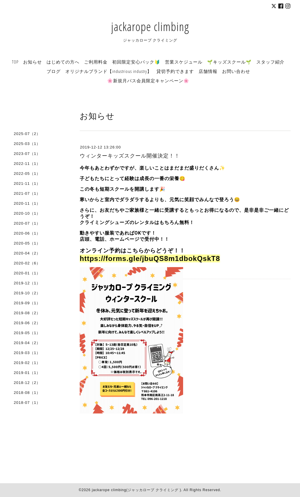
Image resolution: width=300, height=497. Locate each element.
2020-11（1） (27, 203)
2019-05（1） (27, 333)
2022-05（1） (27, 173)
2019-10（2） (27, 293)
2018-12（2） (27, 382)
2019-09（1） (27, 303)
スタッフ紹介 (270, 62)
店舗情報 (208, 71)
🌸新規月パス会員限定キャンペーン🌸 (148, 80)
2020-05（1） (27, 243)
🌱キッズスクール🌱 (229, 62)
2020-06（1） (27, 233)
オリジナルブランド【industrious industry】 (108, 71)
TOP (15, 62)
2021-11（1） (27, 183)
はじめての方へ (63, 62)
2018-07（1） (27, 402)
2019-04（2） (27, 343)
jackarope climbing (150, 26)
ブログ (54, 71)
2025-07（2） (27, 133)
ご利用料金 (96, 62)
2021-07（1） (27, 193)
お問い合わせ (236, 71)
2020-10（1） (27, 213)
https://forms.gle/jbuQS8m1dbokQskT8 (150, 258)
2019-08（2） (27, 313)
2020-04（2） (27, 253)
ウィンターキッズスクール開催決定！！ (130, 156)
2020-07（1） (27, 223)
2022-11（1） (27, 163)
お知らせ (32, 62)
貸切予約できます (175, 71)
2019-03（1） (27, 353)
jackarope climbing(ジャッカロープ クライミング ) (136, 490)
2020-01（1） (27, 273)
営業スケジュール (183, 62)
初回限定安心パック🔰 (136, 62)
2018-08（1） (27, 392)
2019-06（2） (27, 323)
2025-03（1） (27, 143)
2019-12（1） (27, 283)
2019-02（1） (27, 363)
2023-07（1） (27, 153)
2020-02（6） (27, 263)
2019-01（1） (27, 372)
